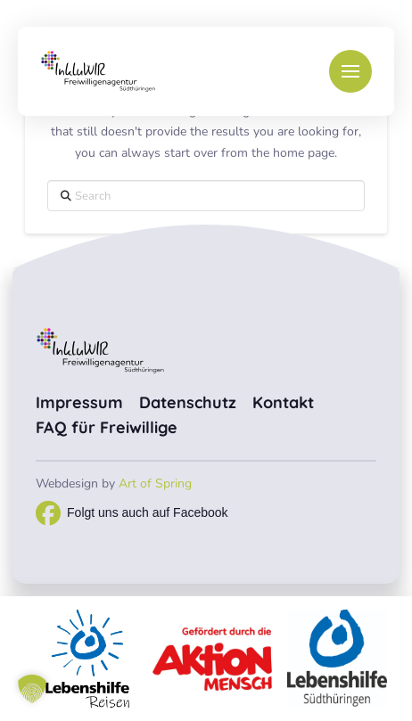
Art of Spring (155, 483)
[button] (350, 71)
